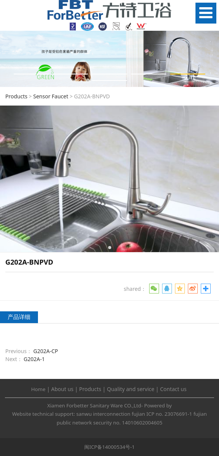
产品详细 (19, 317)
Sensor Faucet (50, 96)
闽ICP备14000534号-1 (109, 446)
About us (62, 389)
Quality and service (130, 389)
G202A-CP (45, 351)
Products (16, 96)
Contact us (173, 389)
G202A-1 (34, 359)
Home (38, 389)
